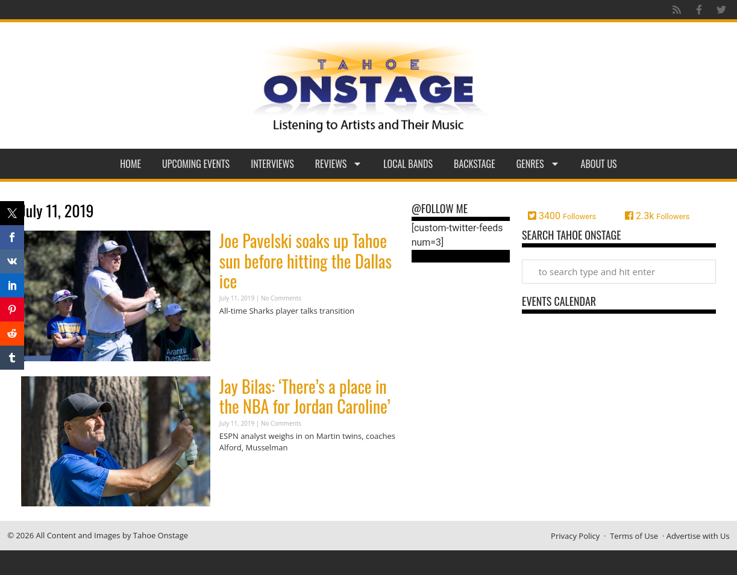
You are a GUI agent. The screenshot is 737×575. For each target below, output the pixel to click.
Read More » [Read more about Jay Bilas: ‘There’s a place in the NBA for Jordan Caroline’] (240, 471)
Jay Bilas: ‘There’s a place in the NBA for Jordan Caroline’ (304, 396)
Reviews (339, 164)
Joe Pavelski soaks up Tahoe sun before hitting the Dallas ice (305, 260)
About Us (599, 164)
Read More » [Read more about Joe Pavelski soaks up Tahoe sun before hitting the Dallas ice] (240, 334)
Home (130, 164)
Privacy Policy (575, 535)
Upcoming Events (196, 164)
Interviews (272, 164)
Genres (538, 164)
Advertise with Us (698, 535)
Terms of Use (634, 535)
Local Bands (408, 164)
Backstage (474, 164)
